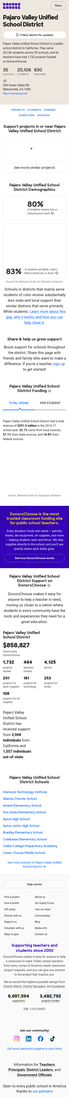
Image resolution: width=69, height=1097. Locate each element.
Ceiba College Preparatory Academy (30, 846)
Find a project (12, 896)
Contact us (41, 934)
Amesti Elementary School (22, 806)
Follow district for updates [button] (34, 35)
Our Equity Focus (44, 903)
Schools (43, 115)
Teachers (47, 1064)
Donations (27, 115)
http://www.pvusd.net (15, 93)
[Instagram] (16, 1038)
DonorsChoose (11, 6)
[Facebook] (40, 1038)
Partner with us (13, 915)
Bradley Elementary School (23, 832)
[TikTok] (52, 1038)
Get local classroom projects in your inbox (34, 1048)
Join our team (43, 909)
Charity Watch (12, 986)
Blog (37, 921)
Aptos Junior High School (21, 826)
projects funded (51, 997)
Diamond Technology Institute (25, 792)
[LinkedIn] (28, 1038)
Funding (50, 109)
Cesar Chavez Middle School (24, 853)
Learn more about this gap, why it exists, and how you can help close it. (36, 317)
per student (50, 403)
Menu (58, 5)
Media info (41, 928)
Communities (42, 915)
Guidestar (58, 986)
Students (34, 109)
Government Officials (34, 1075)
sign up (59, 364)
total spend (19, 403)
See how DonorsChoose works (34, 558)
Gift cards (9, 909)
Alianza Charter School (20, 799)
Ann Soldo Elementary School (24, 812)
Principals (16, 1070)
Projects (18, 109)
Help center (34, 884)
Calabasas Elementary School (25, 839)
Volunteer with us (14, 928)
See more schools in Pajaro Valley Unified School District (34, 865)
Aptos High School (16, 819)
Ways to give (11, 934)
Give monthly (11, 903)
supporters (19, 997)
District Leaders (40, 1070)
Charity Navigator (34, 986)
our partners (43, 1091)
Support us (10, 921)
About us (40, 896)
